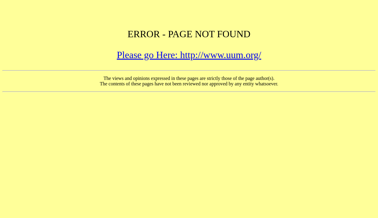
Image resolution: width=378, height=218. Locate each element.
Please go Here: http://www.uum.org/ (189, 54)
